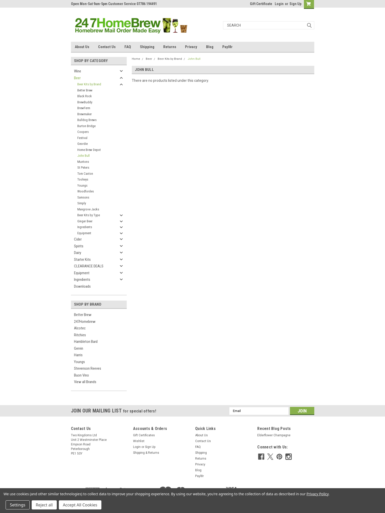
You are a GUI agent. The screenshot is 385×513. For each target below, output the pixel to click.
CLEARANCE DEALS (88, 266)
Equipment (84, 233)
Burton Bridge (86, 126)
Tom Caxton (85, 173)
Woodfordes (85, 191)
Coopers (83, 132)
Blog (209, 47)
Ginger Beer (85, 221)
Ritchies (80, 335)
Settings (17, 505)
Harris (78, 355)
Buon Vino (81, 375)
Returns (169, 47)
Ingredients (84, 227)
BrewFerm (83, 108)
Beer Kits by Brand (89, 84)
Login (279, 4)
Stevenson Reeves (87, 368)
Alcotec (80, 328)
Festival (82, 138)
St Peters (83, 167)
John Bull (83, 155)
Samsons (83, 197)
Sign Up (295, 4)
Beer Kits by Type (88, 215)
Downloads (82, 286)
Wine (77, 71)
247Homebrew (85, 321)
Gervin (78, 348)
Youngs (82, 185)
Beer (77, 78)
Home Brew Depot (89, 150)
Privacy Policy (317, 493)
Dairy (77, 252)
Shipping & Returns (146, 453)
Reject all (44, 505)
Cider (78, 239)
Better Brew (85, 90)
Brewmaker (84, 114)
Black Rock (84, 96)
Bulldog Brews (87, 120)
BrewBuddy (84, 102)
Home (136, 59)
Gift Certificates (144, 435)
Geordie (82, 144)
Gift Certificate (261, 4)
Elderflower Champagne (273, 435)
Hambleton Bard (86, 341)
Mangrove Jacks (88, 209)
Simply (81, 203)
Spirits (78, 246)
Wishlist (138, 441)
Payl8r (227, 47)
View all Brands (85, 382)
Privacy (191, 47)
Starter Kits (82, 259)
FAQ (127, 47)
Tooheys (82, 179)
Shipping (147, 47)
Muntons (83, 162)
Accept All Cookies (80, 505)
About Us (82, 47)
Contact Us (107, 47)
